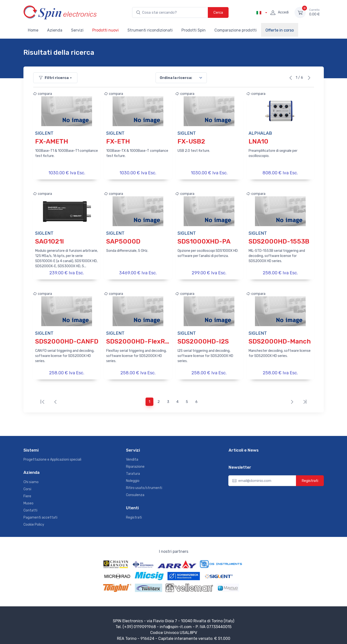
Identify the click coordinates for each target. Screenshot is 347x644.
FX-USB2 (191, 141)
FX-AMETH (51, 141)
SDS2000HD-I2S (203, 339)
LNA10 (258, 141)
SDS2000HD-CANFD (66, 339)
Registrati (134, 514)
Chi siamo (31, 479)
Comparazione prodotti (235, 30)
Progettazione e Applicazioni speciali (52, 456)
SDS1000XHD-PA (204, 240)
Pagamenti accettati (40, 514)
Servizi (77, 30)
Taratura (133, 470)
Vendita (132, 456)
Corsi (27, 486)
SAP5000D (123, 240)
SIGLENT (44, 133)
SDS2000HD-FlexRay (139, 339)
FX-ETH (118, 141)
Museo (28, 500)
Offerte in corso (279, 30)
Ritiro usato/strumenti (144, 484)
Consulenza (135, 491)
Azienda (54, 30)
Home (33, 30)
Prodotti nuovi (105, 30)
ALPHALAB (260, 133)
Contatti (30, 507)
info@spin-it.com (176, 623)
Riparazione (135, 463)
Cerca (218, 12)
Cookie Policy (33, 521)
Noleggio (132, 477)
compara (42, 94)
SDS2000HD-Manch (280, 339)
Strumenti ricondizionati (150, 30)
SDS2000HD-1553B (279, 240)
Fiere (27, 493)
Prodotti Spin (193, 30)
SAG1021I (49, 240)
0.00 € (314, 12)
